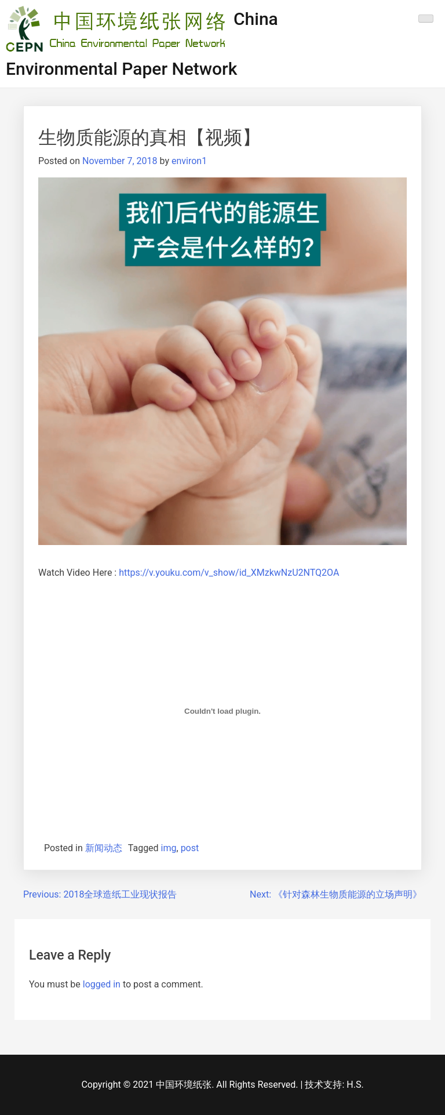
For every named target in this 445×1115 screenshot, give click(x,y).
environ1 (189, 160)
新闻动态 (103, 847)
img (169, 847)
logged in (102, 984)
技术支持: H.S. (334, 1084)
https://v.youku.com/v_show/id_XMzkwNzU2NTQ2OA (229, 572)
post (190, 847)
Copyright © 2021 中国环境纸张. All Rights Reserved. (190, 1084)
